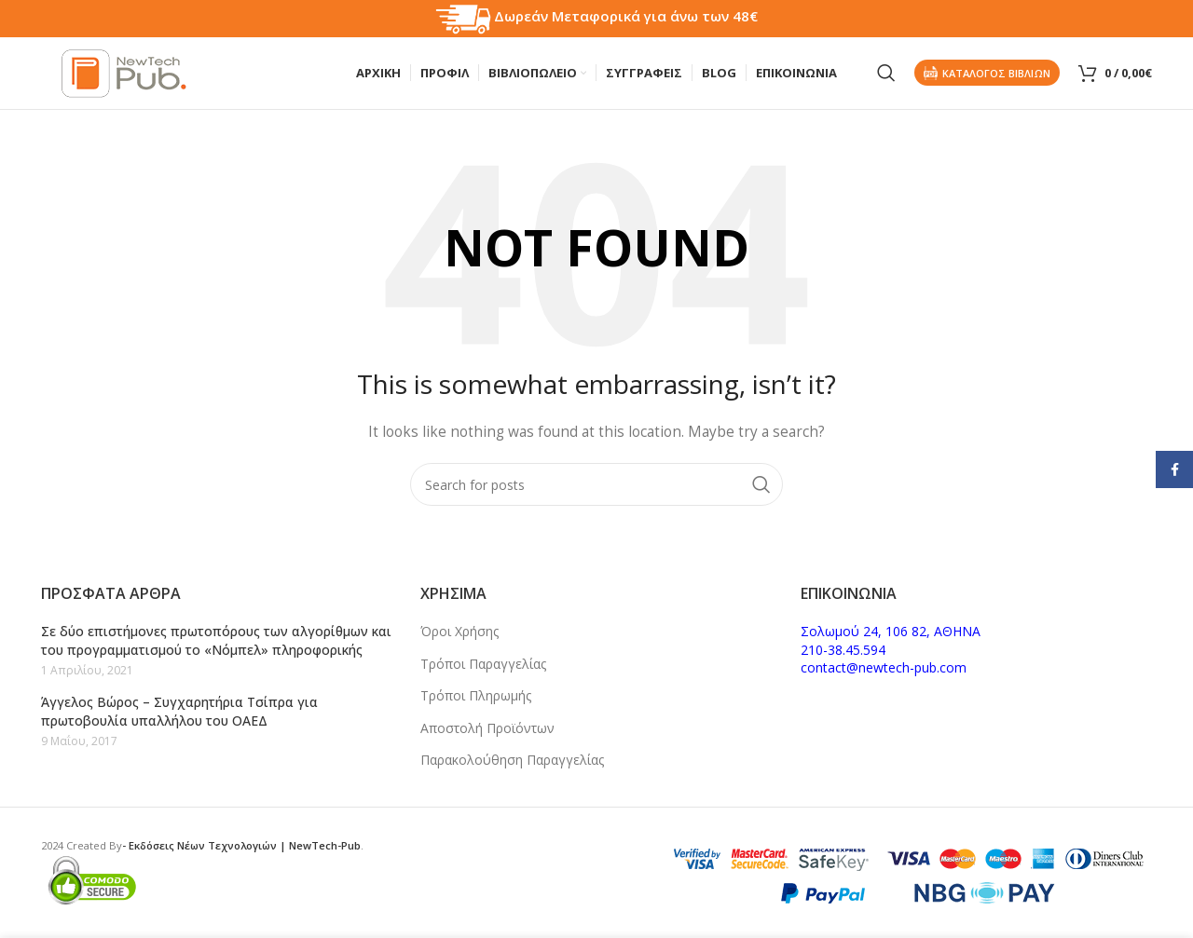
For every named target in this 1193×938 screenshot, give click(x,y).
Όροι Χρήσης (459, 631)
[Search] (886, 74)
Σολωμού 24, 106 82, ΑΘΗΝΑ (890, 631)
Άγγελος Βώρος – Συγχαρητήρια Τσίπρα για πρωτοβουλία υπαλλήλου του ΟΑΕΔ (179, 711)
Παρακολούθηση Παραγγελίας (512, 759)
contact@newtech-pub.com (884, 667)
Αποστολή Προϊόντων (487, 728)
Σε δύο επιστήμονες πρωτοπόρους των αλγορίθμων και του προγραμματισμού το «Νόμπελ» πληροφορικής (216, 640)
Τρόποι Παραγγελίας (483, 664)
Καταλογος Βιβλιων (987, 74)
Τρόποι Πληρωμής (475, 695)
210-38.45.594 (843, 650)
